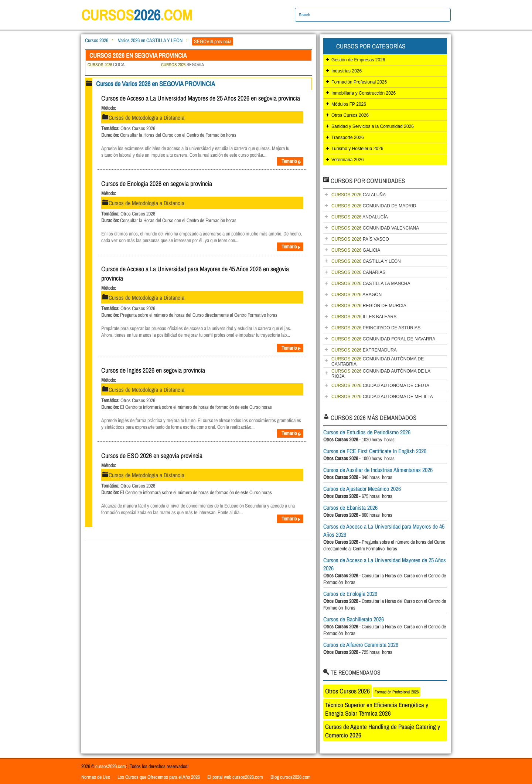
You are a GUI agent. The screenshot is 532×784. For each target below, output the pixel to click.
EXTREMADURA (364, 350)
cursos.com (136, 15)
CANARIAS (358, 272)
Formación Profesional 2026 (359, 82)
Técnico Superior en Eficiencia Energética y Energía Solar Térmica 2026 (376, 708)
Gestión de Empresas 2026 (358, 59)
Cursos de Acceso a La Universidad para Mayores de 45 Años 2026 (383, 530)
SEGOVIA (182, 64)
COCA (106, 64)
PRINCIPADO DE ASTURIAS (375, 327)
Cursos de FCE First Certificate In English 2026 (374, 451)
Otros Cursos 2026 (350, 115)
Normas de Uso (95, 777)
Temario (291, 161)
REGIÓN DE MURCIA (368, 305)
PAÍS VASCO (360, 239)
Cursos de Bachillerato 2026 (353, 619)
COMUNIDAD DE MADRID (373, 205)
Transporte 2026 (347, 137)
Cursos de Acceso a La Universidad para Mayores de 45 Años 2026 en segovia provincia (195, 273)
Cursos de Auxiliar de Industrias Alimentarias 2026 (378, 470)
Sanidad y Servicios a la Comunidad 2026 (372, 126)
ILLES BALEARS (363, 316)
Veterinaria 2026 (347, 159)
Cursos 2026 (96, 40)
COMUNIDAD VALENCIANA (375, 228)
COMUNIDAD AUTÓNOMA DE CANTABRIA (377, 361)
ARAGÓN (356, 294)
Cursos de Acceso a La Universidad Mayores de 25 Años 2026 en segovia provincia (200, 98)
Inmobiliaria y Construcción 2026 (363, 93)
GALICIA (355, 250)
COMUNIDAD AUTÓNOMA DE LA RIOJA (380, 374)
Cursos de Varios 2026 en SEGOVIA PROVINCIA (155, 83)
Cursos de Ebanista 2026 (350, 507)
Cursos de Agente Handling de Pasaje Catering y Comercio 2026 (382, 730)
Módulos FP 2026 (348, 104)
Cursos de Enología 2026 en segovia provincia (156, 183)
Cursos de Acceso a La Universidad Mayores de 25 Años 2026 (384, 564)
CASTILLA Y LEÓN (366, 261)
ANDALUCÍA (359, 217)
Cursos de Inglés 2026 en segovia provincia (153, 370)
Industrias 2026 (346, 71)
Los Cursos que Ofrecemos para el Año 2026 (158, 777)
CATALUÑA (358, 194)
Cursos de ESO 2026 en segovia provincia (151, 455)
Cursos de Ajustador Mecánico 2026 (362, 489)
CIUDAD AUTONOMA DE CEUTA (380, 385)
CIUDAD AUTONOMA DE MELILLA (382, 396)
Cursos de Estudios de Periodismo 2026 (366, 432)
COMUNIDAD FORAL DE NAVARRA (383, 339)
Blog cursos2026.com (290, 777)
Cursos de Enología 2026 (350, 594)
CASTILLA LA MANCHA (370, 283)
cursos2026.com (110, 766)
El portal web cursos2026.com (235, 777)
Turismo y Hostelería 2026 (357, 148)
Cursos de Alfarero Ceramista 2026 (360, 645)
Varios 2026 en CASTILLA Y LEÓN (150, 40)
